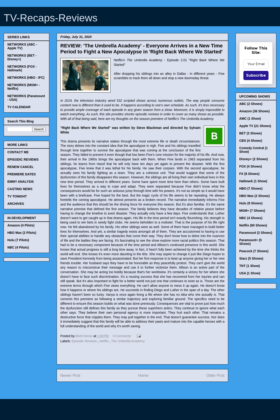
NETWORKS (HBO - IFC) (25, 77)
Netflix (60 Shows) (253, 225)
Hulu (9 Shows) (250, 203)
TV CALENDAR (18, 107)
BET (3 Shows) (250, 133)
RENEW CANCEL (20, 167)
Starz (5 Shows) (251, 258)
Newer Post (70, 375)
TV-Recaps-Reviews (51, 18)
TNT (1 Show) (249, 266)
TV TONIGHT (17, 196)
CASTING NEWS (19, 189)
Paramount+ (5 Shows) (250, 242)
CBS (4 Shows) (250, 140)
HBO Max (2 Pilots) (21, 233)
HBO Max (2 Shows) (254, 196)
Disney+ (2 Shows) (253, 159)
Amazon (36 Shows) (254, 111)
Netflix (104, 341)
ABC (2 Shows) (250, 104)
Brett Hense (84, 336)
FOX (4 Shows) (250, 166)
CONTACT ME (18, 152)
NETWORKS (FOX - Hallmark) (22, 68)
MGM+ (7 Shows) (252, 210)
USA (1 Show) (249, 273)
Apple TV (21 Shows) (255, 126)
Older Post (215, 375)
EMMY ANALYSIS (20, 181)
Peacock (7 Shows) (253, 251)
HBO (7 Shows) (250, 188)
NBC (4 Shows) (250, 218)
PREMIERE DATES (21, 174)
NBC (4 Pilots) (18, 247)
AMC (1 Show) (250, 118)
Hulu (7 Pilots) (18, 240)
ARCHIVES (15, 204)
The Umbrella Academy (128, 341)
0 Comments (122, 336)
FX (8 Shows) (249, 174)
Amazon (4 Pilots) (20, 225)
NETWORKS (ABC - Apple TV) (22, 46)
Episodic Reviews (85, 341)
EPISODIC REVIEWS (22, 159)
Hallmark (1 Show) (253, 181)
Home (143, 375)
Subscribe (256, 75)
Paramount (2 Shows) (255, 233)
